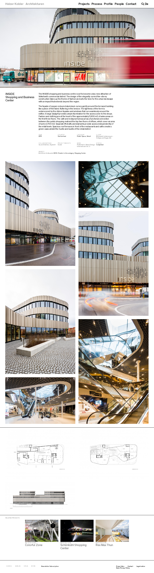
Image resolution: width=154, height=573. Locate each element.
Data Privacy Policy (123, 568)
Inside (60, 145)
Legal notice (140, 566)
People (119, 4)
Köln (26, 566)
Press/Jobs (120, 566)
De (147, 4)
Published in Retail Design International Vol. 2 (86, 145)
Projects (84, 4)
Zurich (9, 566)
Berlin (18, 566)
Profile (108, 4)
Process (96, 4)
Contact (131, 4)
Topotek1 (53, 145)
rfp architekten (44, 145)
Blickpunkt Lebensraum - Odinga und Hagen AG (104, 137)
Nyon (33, 566)
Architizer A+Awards (46, 153)
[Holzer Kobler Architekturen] (24, 4)
